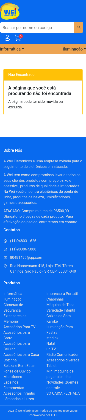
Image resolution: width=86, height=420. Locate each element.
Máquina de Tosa (61, 305)
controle (53, 388)
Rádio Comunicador (63, 354)
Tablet (52, 365)
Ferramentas (13, 388)
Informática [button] (10, 49)
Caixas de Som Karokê (59, 319)
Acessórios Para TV (19, 327)
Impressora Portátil (62, 294)
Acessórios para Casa (21, 354)
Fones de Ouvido (17, 371)
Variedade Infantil (61, 310)
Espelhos (10, 382)
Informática (12, 294)
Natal (51, 343)
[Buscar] (78, 27)
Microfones (12, 377)
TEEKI (54, 415)
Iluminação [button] (73, 49)
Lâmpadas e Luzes (18, 399)
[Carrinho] (17, 39)
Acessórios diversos (63, 360)
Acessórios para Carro (16, 335)
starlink (52, 338)
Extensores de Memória (14, 319)
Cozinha (10, 360)
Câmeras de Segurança (13, 308)
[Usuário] (7, 39)
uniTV (51, 349)
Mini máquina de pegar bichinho (60, 374)
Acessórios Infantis (19, 393)
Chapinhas (55, 299)
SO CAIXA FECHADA (63, 393)
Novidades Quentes (62, 382)
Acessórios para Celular (16, 346)
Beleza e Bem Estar (19, 365)
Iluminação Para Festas (60, 330)
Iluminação (12, 299)
